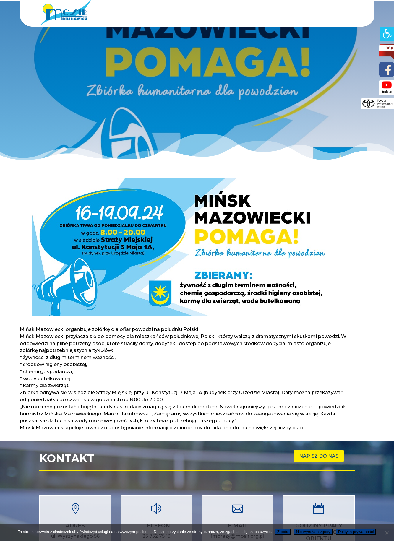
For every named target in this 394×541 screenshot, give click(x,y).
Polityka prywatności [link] (356, 531)
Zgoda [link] (282, 531)
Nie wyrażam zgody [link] (313, 531)
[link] (387, 34)
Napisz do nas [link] (318, 456)
